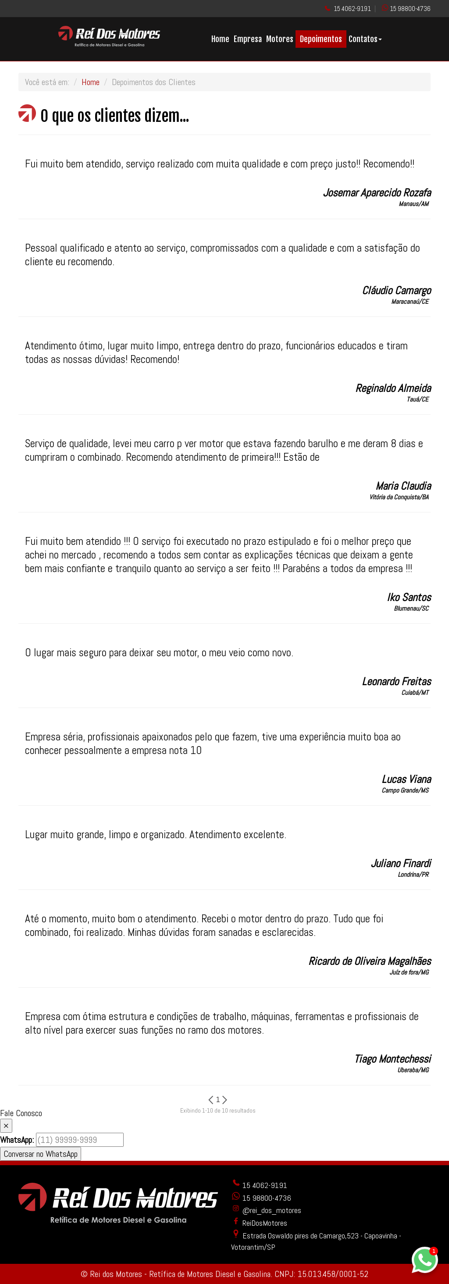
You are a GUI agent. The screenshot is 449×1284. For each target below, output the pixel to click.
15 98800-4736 (410, 8)
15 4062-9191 (352, 8)
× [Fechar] (6, 1125)
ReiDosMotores (259, 1223)
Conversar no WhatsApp (41, 1154)
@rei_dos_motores (266, 1210)
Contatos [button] (365, 39)
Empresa (248, 39)
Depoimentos (321, 39)
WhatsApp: (17, 1139)
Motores (279, 39)
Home (220, 39)
